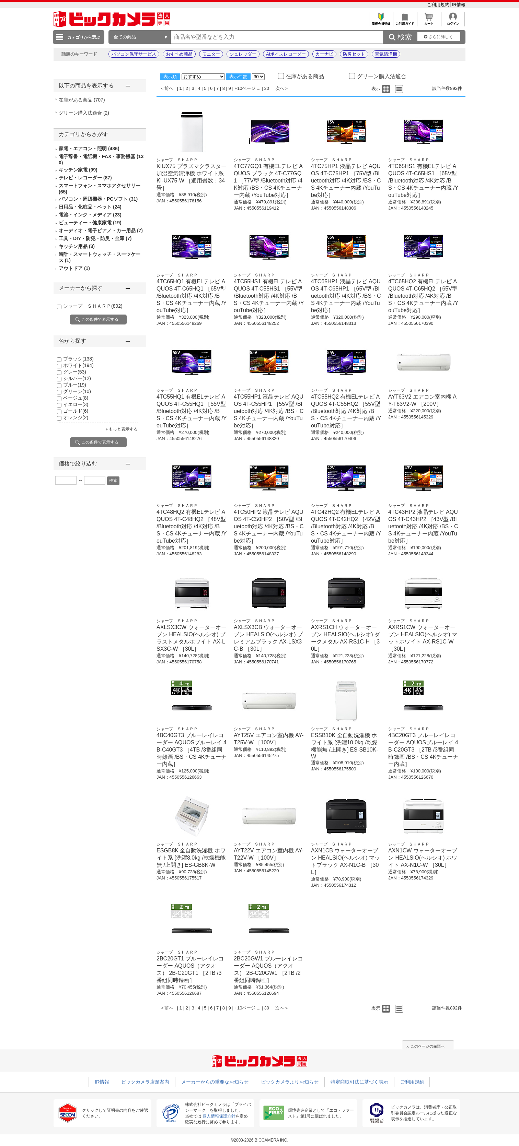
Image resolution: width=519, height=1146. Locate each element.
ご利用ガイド (405, 21)
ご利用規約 (439, 4)
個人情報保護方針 (219, 1116)
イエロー (75, 404)
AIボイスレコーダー (286, 54)
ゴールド (75, 411)
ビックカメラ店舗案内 (145, 1082)
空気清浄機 (386, 54)
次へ (279, 88)
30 (266, 88)
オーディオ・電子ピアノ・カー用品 (101, 230)
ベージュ (75, 398)
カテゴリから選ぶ (83, 37)
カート (429, 21)
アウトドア (74, 268)
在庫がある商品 (82, 100)
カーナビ (324, 54)
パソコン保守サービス (134, 54)
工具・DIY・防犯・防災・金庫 (95, 238)
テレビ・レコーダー (85, 177)
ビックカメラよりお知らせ (290, 1082)
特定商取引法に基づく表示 (359, 1082)
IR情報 (458, 4)
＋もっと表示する (121, 429)
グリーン (77, 391)
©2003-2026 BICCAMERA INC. (259, 1140)
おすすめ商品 (179, 54)
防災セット (354, 54)
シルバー (77, 378)
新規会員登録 (381, 21)
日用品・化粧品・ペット (90, 207)
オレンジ (75, 417)
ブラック (78, 359)
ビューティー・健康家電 (90, 222)
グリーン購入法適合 (84, 113)
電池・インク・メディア (90, 214)
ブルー (74, 385)
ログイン (453, 21)
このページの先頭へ (428, 1046)
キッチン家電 (78, 170)
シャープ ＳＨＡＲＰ (93, 306)
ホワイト (78, 365)
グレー (74, 372)
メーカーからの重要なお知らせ (215, 1082)
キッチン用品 (77, 246)
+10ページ (244, 88)
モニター (211, 54)
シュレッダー (243, 54)
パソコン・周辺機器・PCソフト (98, 199)
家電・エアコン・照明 (89, 148)
